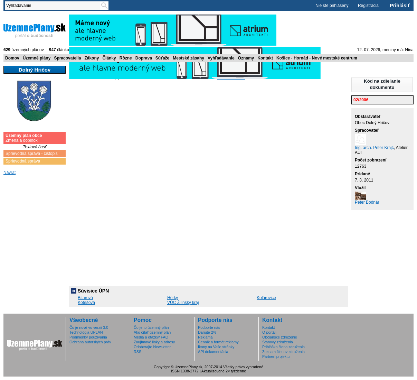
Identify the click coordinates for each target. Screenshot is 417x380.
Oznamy (246, 58)
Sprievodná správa (23, 161)
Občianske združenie (279, 337)
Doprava (143, 58)
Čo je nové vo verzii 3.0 (88, 327)
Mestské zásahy (188, 58)
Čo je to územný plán (151, 327)
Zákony (91, 58)
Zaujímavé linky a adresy (154, 342)
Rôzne (126, 58)
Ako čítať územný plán (152, 332)
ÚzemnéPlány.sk (34, 30)
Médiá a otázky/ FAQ (151, 337)
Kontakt (265, 58)
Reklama (205, 337)
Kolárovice (266, 297)
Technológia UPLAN (86, 332)
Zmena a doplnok (24, 138)
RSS (137, 352)
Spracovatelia (67, 58)
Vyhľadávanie (221, 58)
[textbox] (54, 5)
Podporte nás (209, 327)
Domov (12, 58)
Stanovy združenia (277, 342)
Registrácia (368, 5)
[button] (382, 84)
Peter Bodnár (367, 202)
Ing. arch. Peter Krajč (374, 147)
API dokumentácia (213, 352)
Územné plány (37, 58)
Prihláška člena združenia (283, 347)
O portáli (269, 332)
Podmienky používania (88, 337)
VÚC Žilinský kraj (183, 302)
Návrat (9, 172)
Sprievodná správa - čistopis (32, 153)
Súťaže (162, 58)
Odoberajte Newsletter (152, 347)
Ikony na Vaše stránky (216, 347)
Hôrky (172, 297)
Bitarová (85, 297)
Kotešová (86, 302)
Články (109, 58)
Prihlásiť (400, 5)
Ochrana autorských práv (90, 342)
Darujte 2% (207, 332)
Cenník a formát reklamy (218, 342)
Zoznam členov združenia (283, 352)
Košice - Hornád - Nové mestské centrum (316, 58)
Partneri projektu (276, 356)
